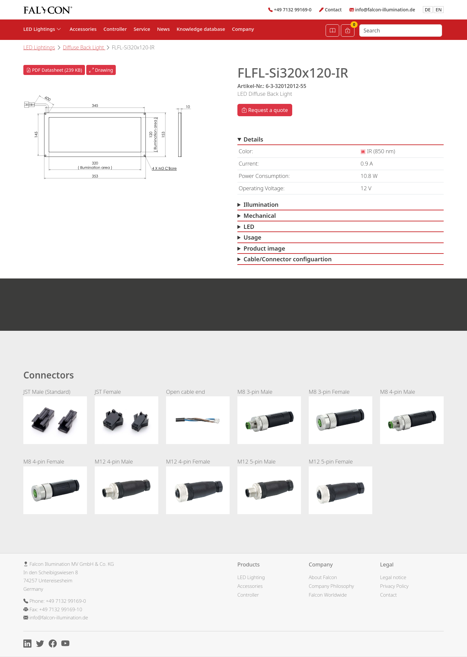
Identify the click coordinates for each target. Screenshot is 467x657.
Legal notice (393, 577)
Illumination (261, 204)
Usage (252, 237)
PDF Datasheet (54, 70)
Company (243, 29)
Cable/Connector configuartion (288, 259)
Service (142, 29)
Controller (115, 29)
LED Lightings (39, 47)
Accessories (83, 29)
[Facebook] (54, 644)
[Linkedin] (29, 644)
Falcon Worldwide (328, 594)
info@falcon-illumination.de (385, 9)
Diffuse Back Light (84, 47)
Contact (333, 9)
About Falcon (323, 577)
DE (428, 9)
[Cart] (347, 30)
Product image (264, 248)
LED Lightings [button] (42, 29)
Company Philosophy (331, 586)
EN (439, 9)
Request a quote (265, 110)
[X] (41, 644)
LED (249, 226)
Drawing (101, 70)
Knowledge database (201, 29)
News (163, 29)
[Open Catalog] (332, 30)
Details (253, 139)
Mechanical (260, 215)
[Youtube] (67, 644)
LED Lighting (251, 577)
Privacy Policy (394, 586)
